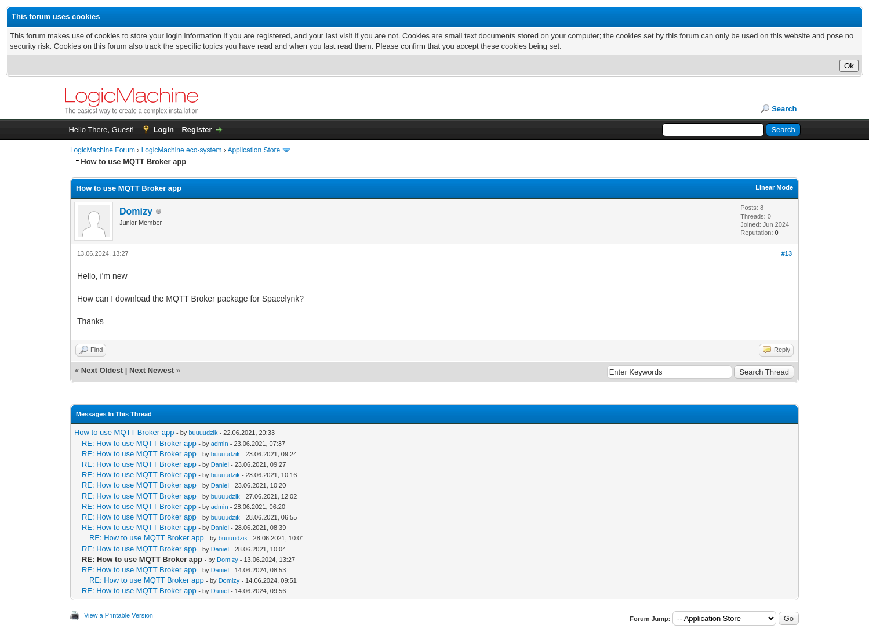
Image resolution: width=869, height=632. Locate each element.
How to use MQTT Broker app (124, 432)
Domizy (135, 211)
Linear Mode (774, 187)
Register (196, 129)
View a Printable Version (118, 615)
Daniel (220, 464)
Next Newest (151, 370)
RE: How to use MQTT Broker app (139, 443)
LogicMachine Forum (102, 150)
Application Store (253, 150)
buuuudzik (202, 432)
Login (163, 129)
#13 (786, 253)
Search (784, 108)
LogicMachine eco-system (181, 150)
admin (219, 443)
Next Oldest (102, 370)
